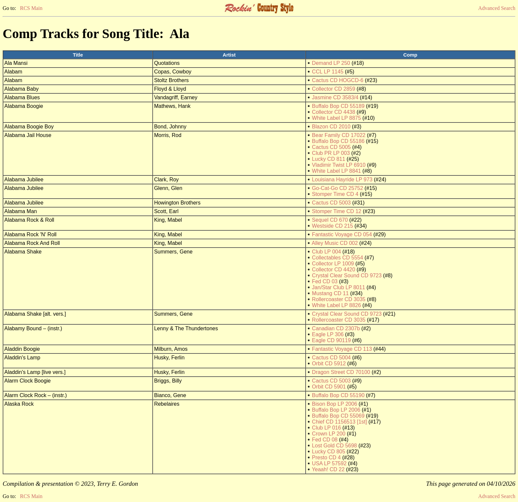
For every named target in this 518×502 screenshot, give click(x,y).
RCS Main (31, 8)
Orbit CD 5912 (329, 363)
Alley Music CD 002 (335, 243)
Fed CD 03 (324, 281)
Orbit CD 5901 (329, 386)
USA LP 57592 (329, 463)
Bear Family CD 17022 (338, 135)
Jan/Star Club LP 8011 (338, 287)
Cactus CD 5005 (331, 147)
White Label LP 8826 (336, 305)
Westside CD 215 (332, 226)
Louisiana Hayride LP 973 (342, 179)
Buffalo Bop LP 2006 (336, 410)
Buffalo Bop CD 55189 (338, 106)
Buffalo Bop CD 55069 (338, 416)
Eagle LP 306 (328, 334)
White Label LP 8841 (336, 171)
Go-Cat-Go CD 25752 (337, 188)
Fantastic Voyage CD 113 (342, 349)
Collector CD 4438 (333, 112)
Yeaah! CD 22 (328, 469)
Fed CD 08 (324, 439)
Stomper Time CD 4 (335, 194)
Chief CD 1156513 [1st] (339, 422)
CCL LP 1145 (327, 71)
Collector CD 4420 (333, 269)
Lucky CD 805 (328, 451)
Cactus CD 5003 (331, 202)
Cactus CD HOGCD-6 (337, 80)
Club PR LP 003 (331, 153)
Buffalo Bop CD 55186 (338, 141)
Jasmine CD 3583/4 (335, 97)
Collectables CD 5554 (337, 257)
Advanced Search (496, 8)
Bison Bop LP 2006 (334, 404)
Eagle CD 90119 (331, 340)
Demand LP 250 (331, 63)
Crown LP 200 (328, 433)
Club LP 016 (326, 428)
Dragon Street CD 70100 (341, 372)
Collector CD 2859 (333, 89)
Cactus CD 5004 (331, 357)
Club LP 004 (326, 251)
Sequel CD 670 (330, 220)
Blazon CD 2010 (331, 126)
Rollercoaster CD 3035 (338, 299)
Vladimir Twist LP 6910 (338, 165)
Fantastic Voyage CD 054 (342, 234)
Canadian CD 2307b (336, 328)
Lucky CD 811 (328, 159)
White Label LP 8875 (336, 118)
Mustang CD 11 (330, 293)
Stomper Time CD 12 (336, 211)
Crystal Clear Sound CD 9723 (347, 275)
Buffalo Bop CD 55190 (338, 395)
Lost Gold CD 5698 (334, 445)
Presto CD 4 (326, 457)
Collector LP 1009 (333, 263)
